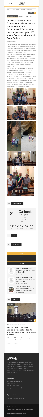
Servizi (21, 260)
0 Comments (23, 324)
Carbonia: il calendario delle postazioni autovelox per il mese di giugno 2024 (25, 270)
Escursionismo (12, 16)
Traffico (21, 253)
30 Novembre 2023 (22, 283)
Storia (21, 257)
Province (21, 263)
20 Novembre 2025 (12, 324)
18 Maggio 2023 (21, 292)
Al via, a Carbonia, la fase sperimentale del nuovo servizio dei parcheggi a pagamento (25, 288)
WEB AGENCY (22, 413)
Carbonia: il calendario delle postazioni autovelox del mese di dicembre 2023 (25, 279)
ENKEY (16, 413)
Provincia (10, 305)
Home (8, 9)
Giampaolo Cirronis (23, 16)
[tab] (21, 253)
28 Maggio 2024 (21, 274)
